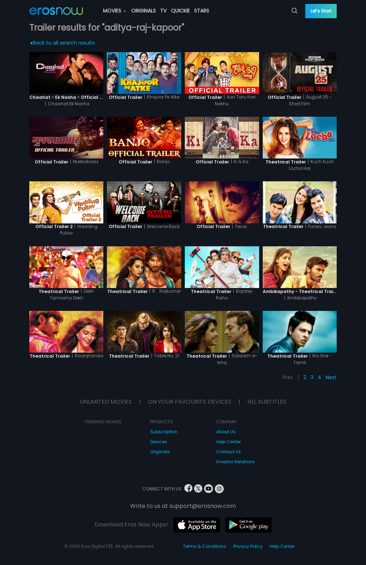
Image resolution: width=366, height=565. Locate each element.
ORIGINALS (143, 10)
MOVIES (114, 10)
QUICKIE (180, 10)
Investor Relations (235, 462)
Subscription (164, 432)
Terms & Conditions (204, 546)
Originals (160, 452)
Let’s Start (321, 11)
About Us (226, 432)
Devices (158, 442)
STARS (201, 10)
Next (331, 377)
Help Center (228, 442)
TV (163, 10)
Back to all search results (62, 42)
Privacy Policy (248, 546)
